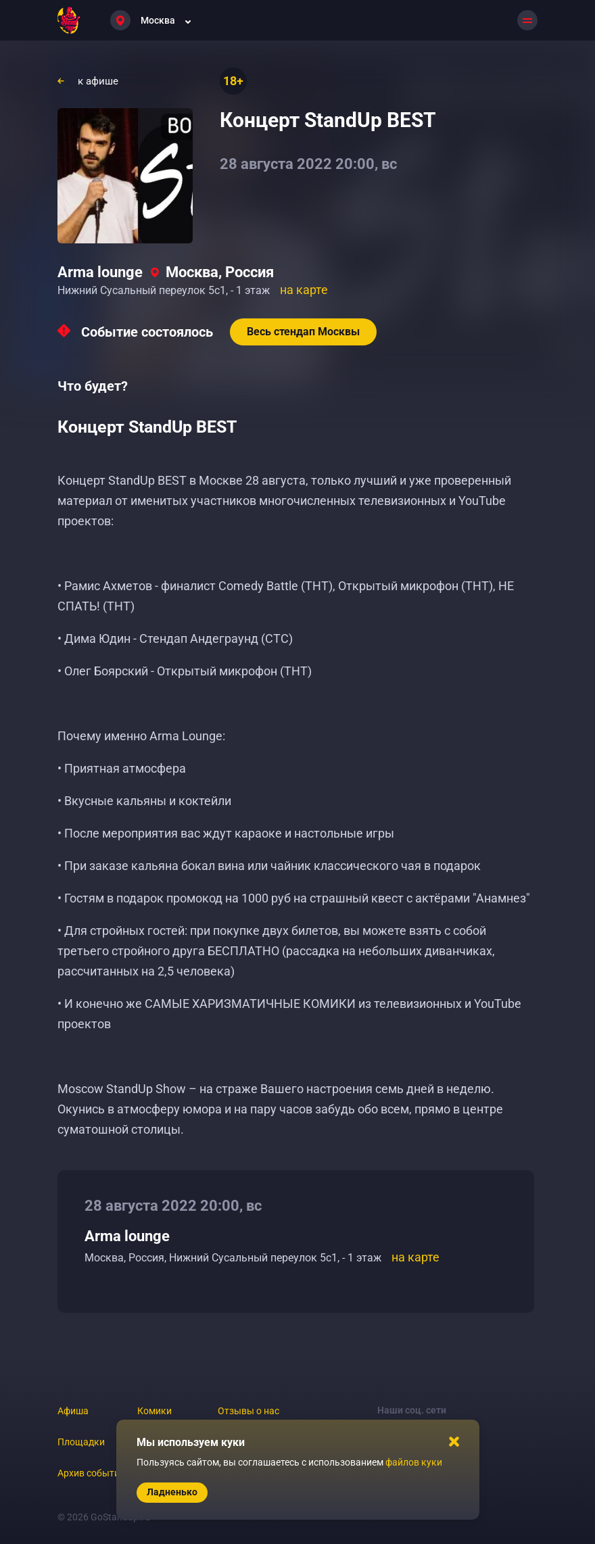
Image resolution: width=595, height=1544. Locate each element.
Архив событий (91, 1473)
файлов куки (413, 1462)
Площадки (81, 1442)
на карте (304, 290)
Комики (154, 1410)
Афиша (73, 1410)
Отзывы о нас (248, 1410)
